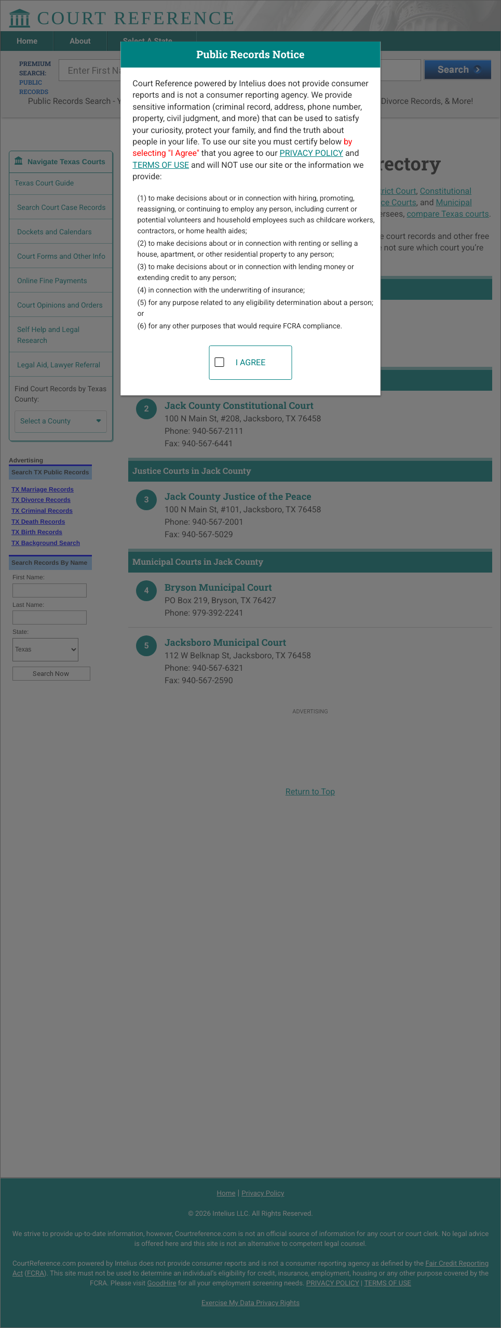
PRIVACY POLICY (311, 153)
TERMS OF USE (160, 165)
